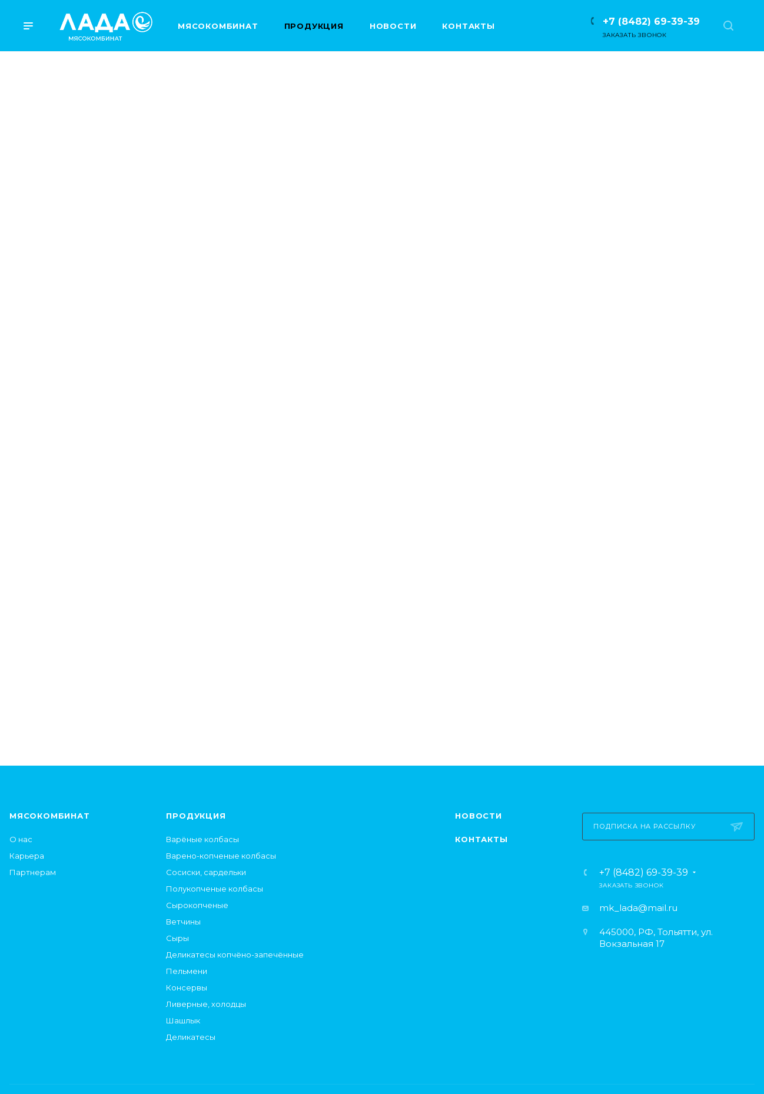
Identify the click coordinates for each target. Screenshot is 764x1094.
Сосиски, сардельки (206, 872)
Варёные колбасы (202, 839)
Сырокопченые (197, 905)
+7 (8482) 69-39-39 (651, 21)
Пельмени (186, 971)
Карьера (26, 855)
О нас (20, 839)
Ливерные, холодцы (206, 1004)
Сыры (177, 938)
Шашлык (183, 1020)
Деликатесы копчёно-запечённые (235, 954)
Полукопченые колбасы (214, 888)
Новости (478, 815)
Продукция (195, 815)
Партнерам (32, 872)
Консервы (186, 987)
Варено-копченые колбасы (221, 855)
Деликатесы (190, 1037)
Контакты (481, 839)
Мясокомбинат (49, 815)
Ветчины (183, 921)
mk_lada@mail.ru (638, 907)
